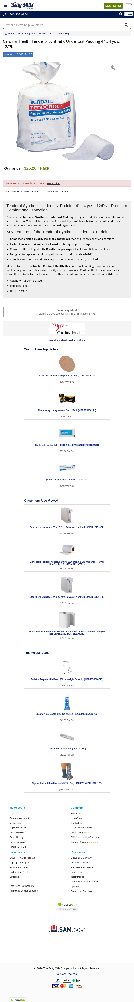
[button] (120, 14)
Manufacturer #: (52, 191)
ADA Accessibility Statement (85, 837)
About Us (75, 813)
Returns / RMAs (17, 846)
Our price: (13, 168)
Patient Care (77, 872)
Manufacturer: (12, 191)
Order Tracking (17, 842)
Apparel (75, 886)
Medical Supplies (80, 862)
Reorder (113, 5)
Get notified (53, 183)
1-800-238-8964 (57, 314)
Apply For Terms (18, 827)
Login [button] (128, 14)
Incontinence (77, 877)
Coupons (14, 877)
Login (12, 813)
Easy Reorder (16, 832)
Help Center (77, 818)
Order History (16, 837)
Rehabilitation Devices (82, 867)
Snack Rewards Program (22, 857)
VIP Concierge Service (82, 827)
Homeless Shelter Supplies (23, 890)
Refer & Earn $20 (18, 867)
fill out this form (88, 314)
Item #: (8, 54)
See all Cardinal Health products (67, 340)
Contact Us (76, 823)
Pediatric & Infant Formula (84, 881)
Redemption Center (19, 872)
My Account (15, 823)
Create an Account (19, 818)
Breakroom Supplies (81, 891)
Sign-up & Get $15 (19, 862)
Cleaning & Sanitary (81, 857)
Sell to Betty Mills (80, 832)
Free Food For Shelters (21, 886)
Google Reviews (79, 842)
